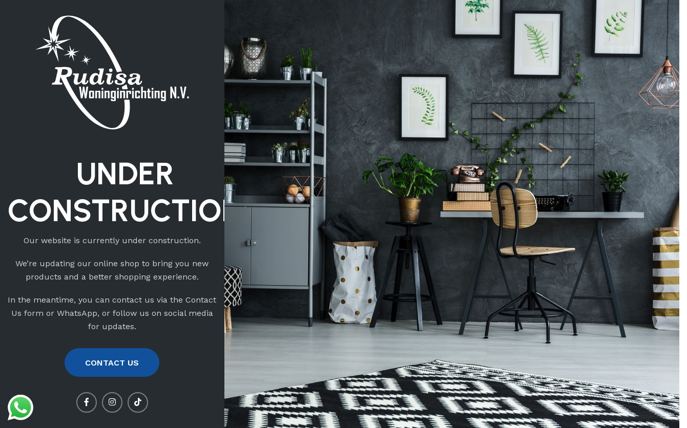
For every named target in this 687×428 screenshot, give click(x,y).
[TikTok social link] (138, 402)
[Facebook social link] (86, 402)
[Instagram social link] (112, 402)
